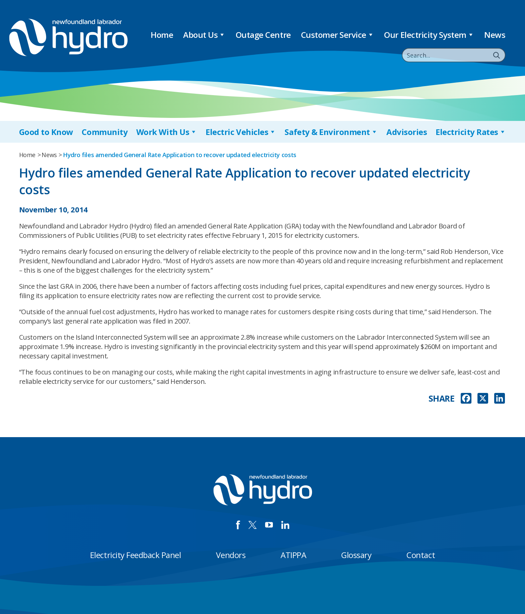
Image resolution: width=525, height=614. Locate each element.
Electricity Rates (471, 132)
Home (162, 34)
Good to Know (46, 131)
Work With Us (166, 132)
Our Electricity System (429, 35)
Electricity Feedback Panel (135, 554)
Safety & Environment (331, 132)
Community (105, 131)
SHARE (442, 398)
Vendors (230, 554)
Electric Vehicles (241, 132)
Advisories (406, 131)
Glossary (356, 554)
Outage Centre (263, 34)
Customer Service (337, 35)
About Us (204, 35)
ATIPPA (293, 554)
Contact (420, 554)
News (494, 34)
